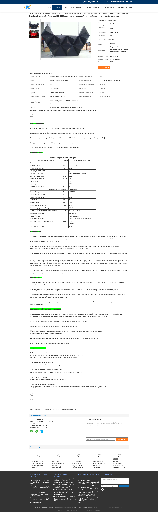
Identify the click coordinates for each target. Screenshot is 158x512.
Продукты (57, 7)
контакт (121, 439)
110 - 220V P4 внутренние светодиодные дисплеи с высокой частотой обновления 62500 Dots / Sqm (39, 481)
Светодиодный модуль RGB (88, 474)
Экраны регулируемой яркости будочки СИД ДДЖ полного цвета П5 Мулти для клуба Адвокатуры (119, 467)
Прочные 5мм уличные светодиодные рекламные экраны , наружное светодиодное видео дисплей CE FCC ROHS (65, 499)
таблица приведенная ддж (68, 409)
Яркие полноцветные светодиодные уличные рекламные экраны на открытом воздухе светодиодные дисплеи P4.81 (64, 492)
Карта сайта (76, 507)
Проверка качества (94, 7)
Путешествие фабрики (78, 7)
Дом (49, 7)
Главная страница (35, 13)
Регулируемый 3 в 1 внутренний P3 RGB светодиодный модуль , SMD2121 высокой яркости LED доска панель (89, 500)
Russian (131, 2)
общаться (104, 68)
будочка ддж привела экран (41, 409)
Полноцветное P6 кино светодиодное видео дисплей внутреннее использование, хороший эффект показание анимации (40, 493)
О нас (66, 7)
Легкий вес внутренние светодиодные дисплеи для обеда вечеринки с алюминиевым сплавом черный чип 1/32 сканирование (40, 500)
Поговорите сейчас (117, 2)
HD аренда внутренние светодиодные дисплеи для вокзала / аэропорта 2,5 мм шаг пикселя (40, 487)
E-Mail (69, 507)
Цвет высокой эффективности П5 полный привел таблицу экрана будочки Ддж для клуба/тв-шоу (78, 466)
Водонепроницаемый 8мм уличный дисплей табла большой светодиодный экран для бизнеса (64, 480)
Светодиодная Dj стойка (60, 13)
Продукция (46, 13)
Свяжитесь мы (109, 7)
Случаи (129, 7)
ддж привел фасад (55, 409)
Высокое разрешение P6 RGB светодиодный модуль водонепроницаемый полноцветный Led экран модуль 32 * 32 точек (88, 481)
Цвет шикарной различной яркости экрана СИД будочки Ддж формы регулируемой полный (99, 467)
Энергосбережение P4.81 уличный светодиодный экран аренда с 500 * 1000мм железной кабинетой (64, 486)
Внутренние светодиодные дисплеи (40, 475)
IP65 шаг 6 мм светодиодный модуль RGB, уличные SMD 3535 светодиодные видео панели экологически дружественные (88, 493)
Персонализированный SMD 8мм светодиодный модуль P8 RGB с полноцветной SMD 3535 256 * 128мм (89, 487)
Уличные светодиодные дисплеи (63, 475)
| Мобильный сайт (86, 507)
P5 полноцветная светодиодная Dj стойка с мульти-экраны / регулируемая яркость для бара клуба (38, 467)
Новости (120, 7)
